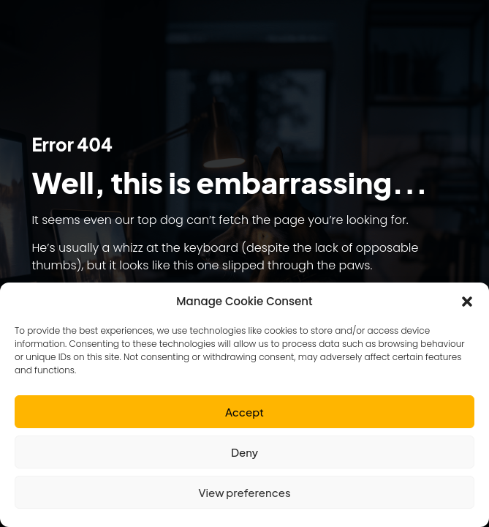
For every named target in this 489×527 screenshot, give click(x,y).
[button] (467, 301)
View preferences (244, 492)
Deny (244, 452)
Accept (244, 412)
